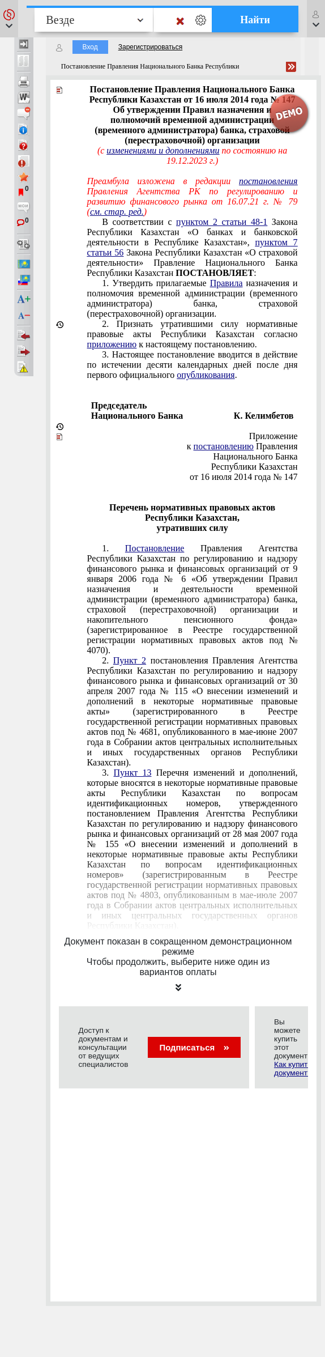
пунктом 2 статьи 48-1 (221, 222)
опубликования (206, 375)
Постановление (155, 548)
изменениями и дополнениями (162, 150)
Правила (226, 283)
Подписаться (194, 1047)
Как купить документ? (292, 1068)
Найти (255, 19)
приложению (112, 344)
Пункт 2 (129, 660)
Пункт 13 (133, 772)
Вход (90, 47)
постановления (268, 181)
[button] (9, 18)
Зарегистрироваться (150, 47)
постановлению (224, 446)
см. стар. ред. (117, 211)
